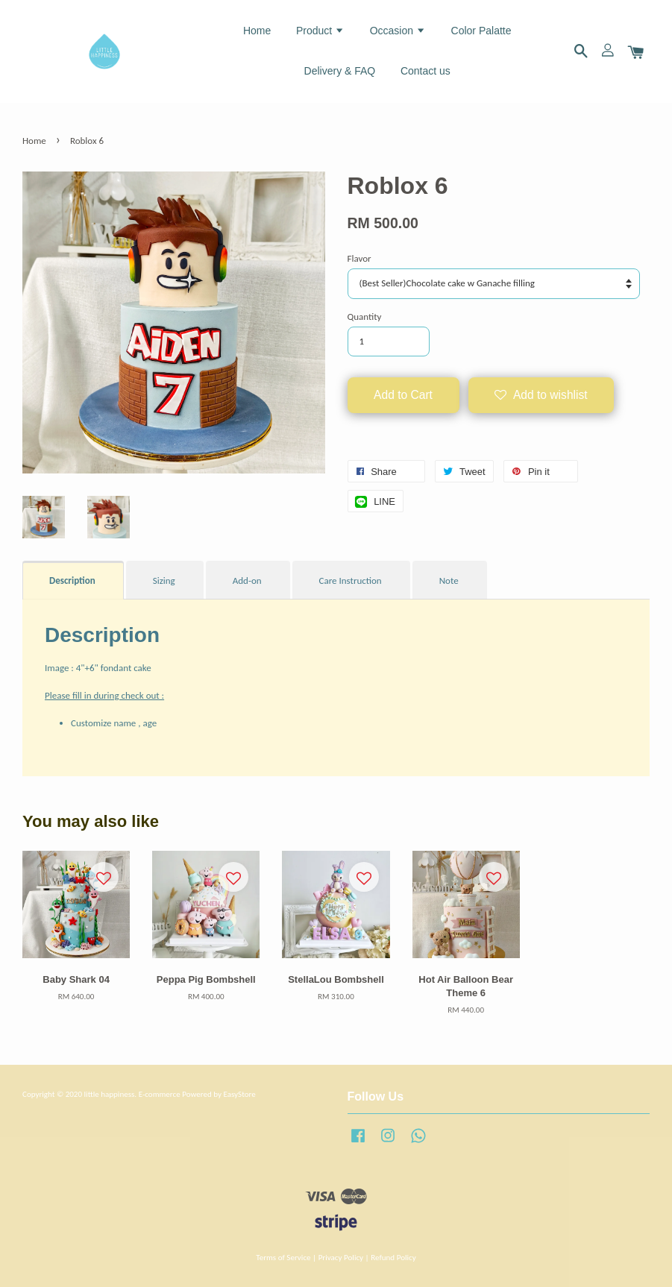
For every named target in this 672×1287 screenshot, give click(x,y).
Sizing (164, 580)
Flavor (359, 258)
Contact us (425, 71)
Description (72, 580)
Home (257, 31)
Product (320, 31)
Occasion (398, 31)
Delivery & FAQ (340, 71)
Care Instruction (350, 580)
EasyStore (239, 1094)
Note (449, 580)
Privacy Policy (340, 1257)
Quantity (365, 316)
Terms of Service (283, 1257)
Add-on (247, 580)
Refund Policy (393, 1257)
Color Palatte (481, 31)
